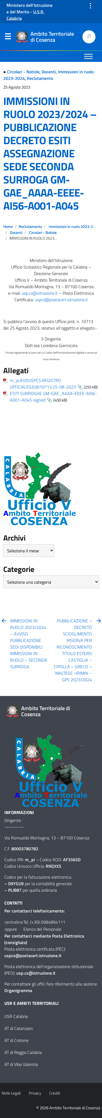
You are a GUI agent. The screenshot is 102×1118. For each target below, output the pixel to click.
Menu (7, 37)
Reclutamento (40, 78)
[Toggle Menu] (88, 56)
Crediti (54, 1093)
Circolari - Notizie (23, 71)
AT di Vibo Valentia (21, 1064)
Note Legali (11, 1093)
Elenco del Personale (42, 929)
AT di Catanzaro (18, 1028)
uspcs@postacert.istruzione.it (61, 299)
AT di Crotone (16, 1040)
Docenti (49, 71)
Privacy (35, 1093)
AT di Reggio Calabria (23, 1052)
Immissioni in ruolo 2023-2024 (74, 227)
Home (8, 227)
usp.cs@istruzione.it (40, 293)
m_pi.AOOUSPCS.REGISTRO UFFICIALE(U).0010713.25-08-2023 (43, 383)
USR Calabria (16, 1016)
